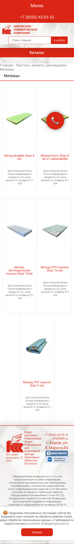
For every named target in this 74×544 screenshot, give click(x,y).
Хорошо (37, 532)
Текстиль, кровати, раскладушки (41, 65)
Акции (28, 441)
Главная (6, 65)
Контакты (30, 463)
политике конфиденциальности (49, 523)
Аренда (29, 454)
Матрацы (7, 69)
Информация (32, 438)
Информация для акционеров (32, 448)
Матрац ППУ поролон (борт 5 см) (37, 384)
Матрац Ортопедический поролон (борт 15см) (19, 270)
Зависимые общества (31, 459)
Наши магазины (30, 434)
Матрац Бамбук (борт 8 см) (19, 157)
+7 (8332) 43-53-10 (37, 17)
